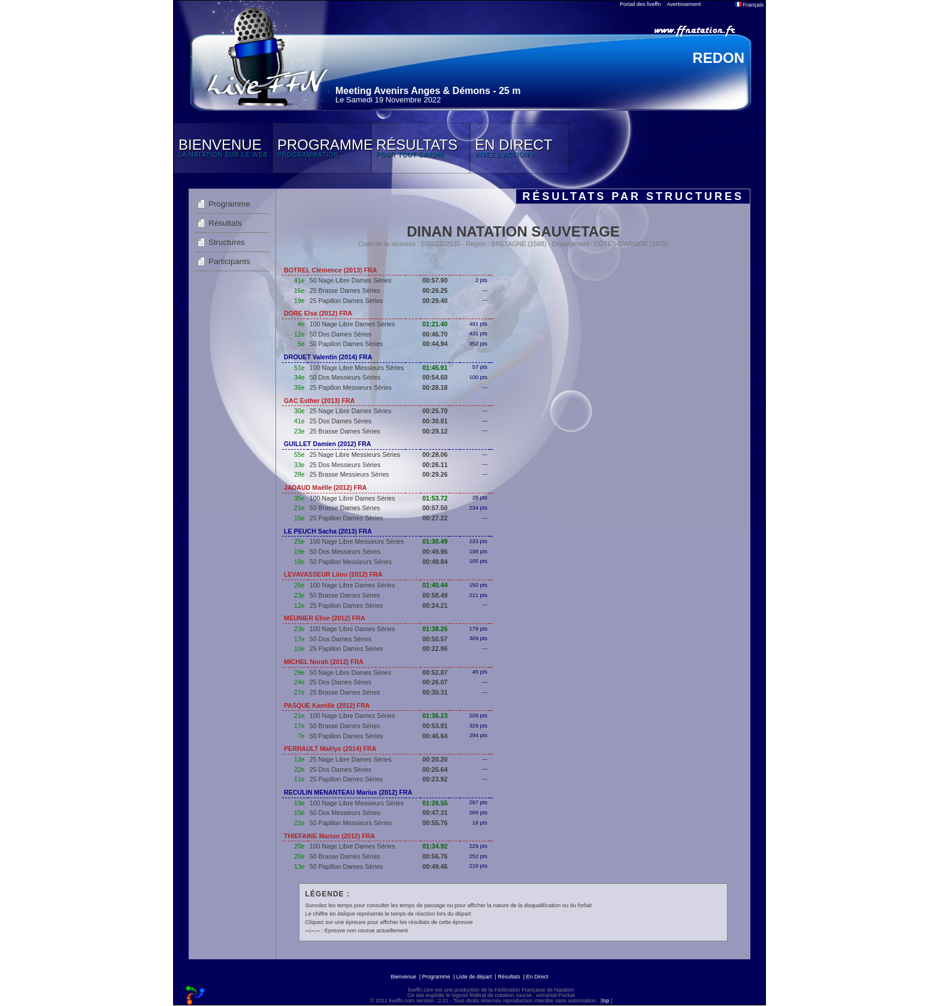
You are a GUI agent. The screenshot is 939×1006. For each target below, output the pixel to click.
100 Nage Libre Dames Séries (352, 324)
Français (749, 5)
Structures (226, 242)
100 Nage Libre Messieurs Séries (357, 367)
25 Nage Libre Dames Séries (351, 410)
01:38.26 (434, 628)
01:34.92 (434, 846)
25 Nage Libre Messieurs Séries (355, 454)
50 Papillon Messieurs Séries (351, 561)
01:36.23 (434, 715)
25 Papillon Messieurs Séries (351, 387)
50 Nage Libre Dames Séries (351, 280)
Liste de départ (474, 977)
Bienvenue (403, 977)
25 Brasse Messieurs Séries (349, 474)
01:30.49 (434, 541)
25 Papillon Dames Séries (346, 300)
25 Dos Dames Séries (341, 421)
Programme (229, 203)
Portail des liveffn (640, 4)
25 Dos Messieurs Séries (345, 464)
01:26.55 (434, 803)
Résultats (225, 223)
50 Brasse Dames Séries (345, 507)
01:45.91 (434, 367)
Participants (229, 261)
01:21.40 (434, 324)
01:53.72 (434, 498)
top (606, 1001)
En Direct (537, 977)
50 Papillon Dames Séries (346, 343)
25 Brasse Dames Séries (345, 290)
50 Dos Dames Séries (341, 334)
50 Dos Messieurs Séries (345, 377)
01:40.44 (434, 585)
